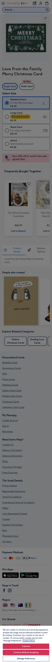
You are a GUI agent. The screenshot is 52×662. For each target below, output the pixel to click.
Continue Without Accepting (26, 652)
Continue (26, 646)
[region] (26, 643)
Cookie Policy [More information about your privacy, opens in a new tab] (28, 641)
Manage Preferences (26, 659)
